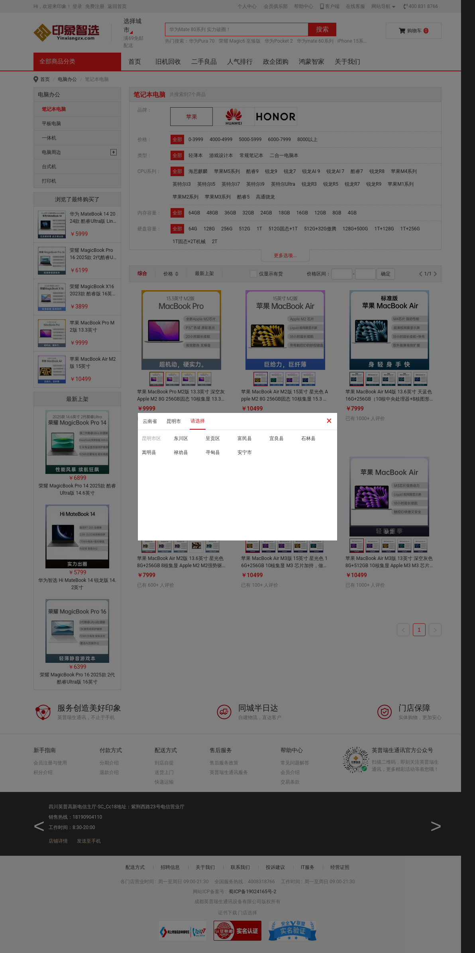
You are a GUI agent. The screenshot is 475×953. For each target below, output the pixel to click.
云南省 (150, 421)
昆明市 (174, 421)
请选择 (197, 421)
